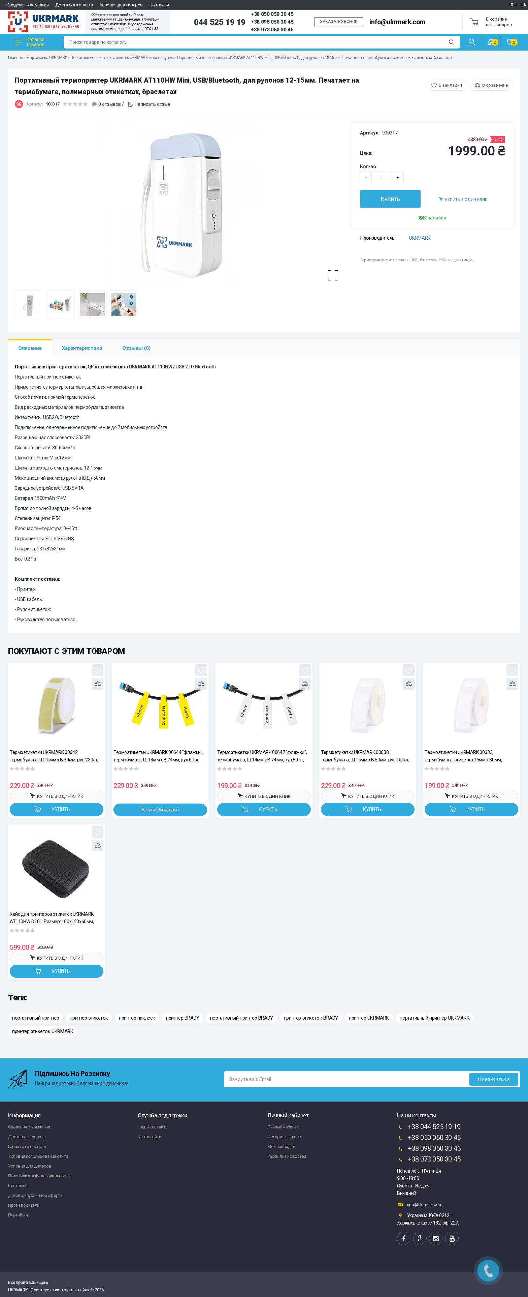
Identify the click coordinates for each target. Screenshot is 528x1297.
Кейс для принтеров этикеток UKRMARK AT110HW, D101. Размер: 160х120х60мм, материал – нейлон (52, 917)
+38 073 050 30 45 (272, 30)
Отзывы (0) (136, 348)
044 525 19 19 (219, 22)
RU (513, 4)
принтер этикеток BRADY (311, 1018)
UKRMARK (420, 238)
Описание (30, 348)
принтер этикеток (89, 1018)
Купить (390, 198)
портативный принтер (35, 1018)
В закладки (450, 85)
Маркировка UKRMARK (46, 57)
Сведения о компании (27, 4)
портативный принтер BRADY (241, 1018)
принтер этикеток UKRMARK (42, 1031)
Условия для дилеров (121, 4)
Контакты (159, 4)
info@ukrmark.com (397, 22)
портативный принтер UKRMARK (434, 1018)
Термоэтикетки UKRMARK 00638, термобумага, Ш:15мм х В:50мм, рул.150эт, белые (365, 756)
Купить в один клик (463, 199)
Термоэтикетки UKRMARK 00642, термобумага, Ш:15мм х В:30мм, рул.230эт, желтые (54, 756)
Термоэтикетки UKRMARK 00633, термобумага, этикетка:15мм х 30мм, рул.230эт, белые (463, 756)
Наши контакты (153, 1126)
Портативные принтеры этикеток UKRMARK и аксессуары (121, 57)
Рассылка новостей (286, 1156)
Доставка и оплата (74, 4)
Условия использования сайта (38, 1156)
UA (523, 4)
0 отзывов (109, 104)
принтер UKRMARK (369, 1018)
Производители (23, 1205)
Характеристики (82, 348)
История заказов (284, 1136)
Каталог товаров (29, 42)
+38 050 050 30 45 (272, 14)
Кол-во (368, 166)
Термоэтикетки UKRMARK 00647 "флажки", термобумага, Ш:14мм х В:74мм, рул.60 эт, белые (262, 756)
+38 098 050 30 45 (272, 22)
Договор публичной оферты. (36, 1195)
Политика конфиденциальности (39, 1175)
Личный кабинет (283, 1126)
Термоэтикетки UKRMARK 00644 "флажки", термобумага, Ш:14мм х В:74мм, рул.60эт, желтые (158, 756)
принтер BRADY (182, 1018)
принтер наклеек (137, 1018)
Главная (15, 57)
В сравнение (495, 85)
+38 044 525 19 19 (429, 1127)
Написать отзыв (152, 104)
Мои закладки (281, 1146)
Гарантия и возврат (27, 1146)
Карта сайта (149, 1136)
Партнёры (18, 1214)
